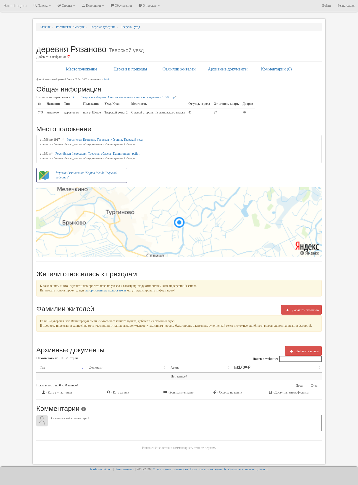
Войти (326, 5)
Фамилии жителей (179, 69)
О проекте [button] (149, 5)
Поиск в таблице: (287, 359)
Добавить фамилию (301, 310)
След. (314, 385)
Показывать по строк (57, 358)
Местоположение (81, 69)
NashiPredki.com (101, 469)
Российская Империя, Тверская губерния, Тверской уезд (105, 139)
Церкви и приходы (130, 69)
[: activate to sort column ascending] (276, 367)
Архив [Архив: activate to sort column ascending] (175, 367)
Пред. (299, 385)
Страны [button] (66, 5)
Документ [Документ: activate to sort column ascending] (96, 367)
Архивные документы (227, 69)
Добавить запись (303, 351)
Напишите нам (124, 469)
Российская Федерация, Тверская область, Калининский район (97, 153)
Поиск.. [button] (42, 5)
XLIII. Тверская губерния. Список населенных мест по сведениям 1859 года (123, 97)
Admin (107, 79)
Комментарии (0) (276, 69)
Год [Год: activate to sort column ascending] (42, 367)
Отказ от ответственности (170, 469)
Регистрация (346, 5)
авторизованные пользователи (105, 290)
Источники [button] (93, 5)
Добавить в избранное (53, 57)
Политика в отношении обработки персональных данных (229, 469)
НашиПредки (15, 5)
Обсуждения (121, 5)
